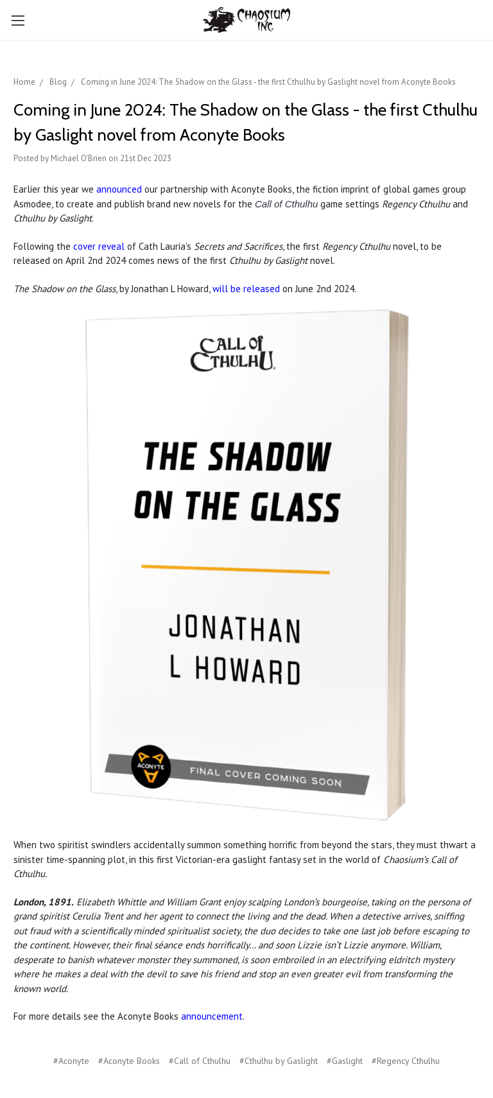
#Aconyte (71, 1061)
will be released (246, 289)
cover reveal (99, 246)
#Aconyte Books (129, 1061)
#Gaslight (345, 1061)
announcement (212, 1016)
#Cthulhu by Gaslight (278, 1061)
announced (119, 189)
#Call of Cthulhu (199, 1061)
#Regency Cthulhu (406, 1061)
